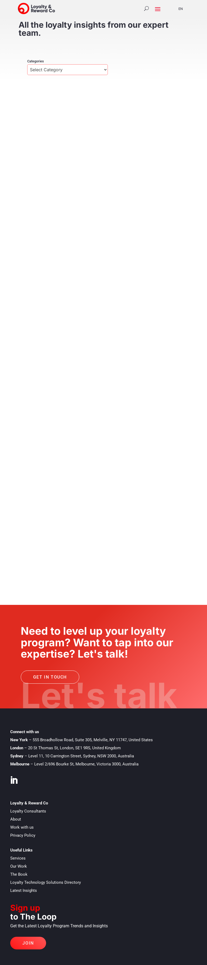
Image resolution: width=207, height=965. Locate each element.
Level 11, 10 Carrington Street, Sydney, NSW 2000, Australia (81, 756)
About (15, 819)
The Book (18, 874)
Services (18, 858)
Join (28, 943)
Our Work (18, 866)
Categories (35, 61)
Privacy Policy (22, 835)
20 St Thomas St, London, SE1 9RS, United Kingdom (74, 748)
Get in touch (50, 677)
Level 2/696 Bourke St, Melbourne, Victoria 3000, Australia (86, 764)
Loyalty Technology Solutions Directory (45, 882)
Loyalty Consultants (28, 811)
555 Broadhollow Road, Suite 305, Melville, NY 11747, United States (93, 739)
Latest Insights (23, 890)
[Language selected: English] (182, 8)
